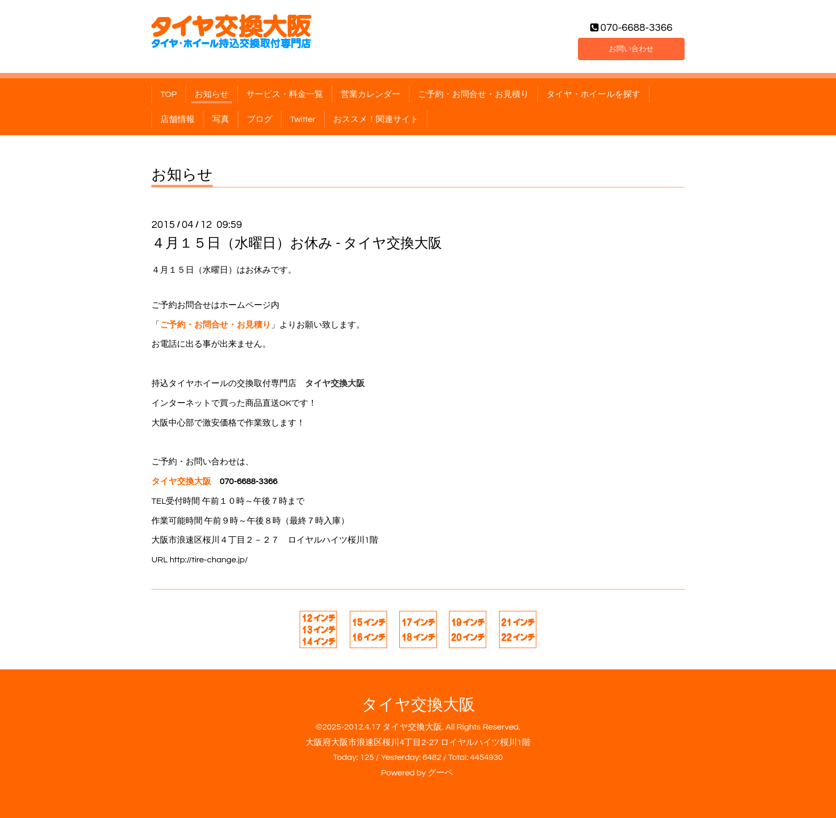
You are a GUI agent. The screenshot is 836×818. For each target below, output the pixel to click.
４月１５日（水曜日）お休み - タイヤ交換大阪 (296, 243)
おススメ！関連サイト (376, 119)
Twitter (303, 119)
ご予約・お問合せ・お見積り (473, 94)
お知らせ (212, 94)
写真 (220, 119)
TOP (168, 94)
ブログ (259, 119)
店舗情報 (177, 119)
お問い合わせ (631, 47)
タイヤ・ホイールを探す (593, 94)
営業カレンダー (370, 94)
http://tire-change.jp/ (209, 559)
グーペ (440, 772)
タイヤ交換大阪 (418, 705)
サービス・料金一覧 (284, 94)
